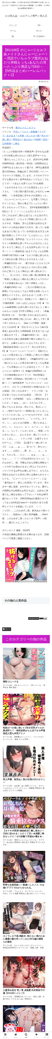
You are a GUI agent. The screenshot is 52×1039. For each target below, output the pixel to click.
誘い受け (6, 139)
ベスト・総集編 (29, 131)
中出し (16, 131)
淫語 (45, 139)
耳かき (44, 135)
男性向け (17, 139)
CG (38, 1022)
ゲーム (14, 1026)
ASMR (37, 139)
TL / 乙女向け (38, 1030)
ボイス (6, 629)
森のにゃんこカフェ (25, 127)
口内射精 (6, 143)
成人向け (28, 139)
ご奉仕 (16, 143)
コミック (13, 1022)
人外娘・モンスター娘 (28, 135)
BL (13, 1030)
